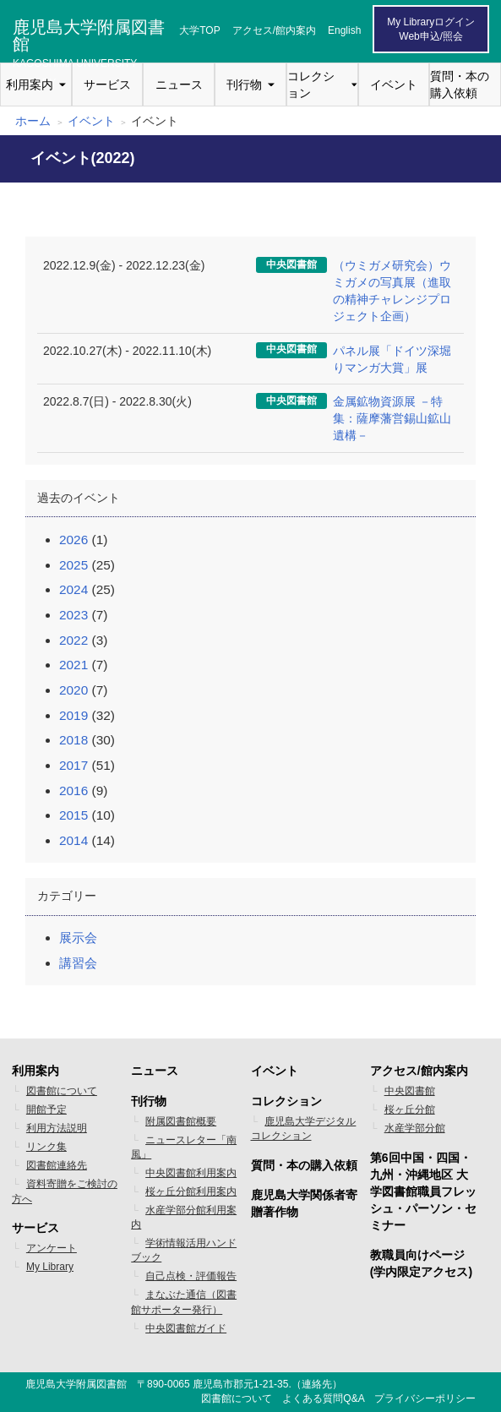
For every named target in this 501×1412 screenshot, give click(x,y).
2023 (73, 615)
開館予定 (46, 1109)
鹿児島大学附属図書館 (89, 33)
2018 (73, 740)
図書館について (61, 1091)
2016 (73, 790)
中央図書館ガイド (185, 1328)
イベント (393, 84)
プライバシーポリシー (425, 1398)
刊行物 (244, 84)
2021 (73, 664)
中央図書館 (409, 1091)
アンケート (51, 1248)
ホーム (33, 121)
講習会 (78, 963)
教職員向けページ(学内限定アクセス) (421, 1263)
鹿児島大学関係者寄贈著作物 (304, 1203)
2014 (73, 840)
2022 (73, 640)
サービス (107, 84)
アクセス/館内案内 (274, 30)
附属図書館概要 (180, 1121)
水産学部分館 (414, 1128)
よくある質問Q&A (323, 1398)
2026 (73, 539)
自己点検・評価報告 (191, 1276)
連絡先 (317, 1384)
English (344, 30)
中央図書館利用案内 (191, 1173)
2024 (73, 589)
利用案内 (29, 84)
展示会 (78, 937)
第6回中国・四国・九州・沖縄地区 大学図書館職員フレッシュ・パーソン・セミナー (423, 1191)
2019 (73, 715)
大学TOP (199, 30)
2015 (73, 815)
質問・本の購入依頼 (459, 84)
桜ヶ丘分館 (409, 1109)
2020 (73, 690)
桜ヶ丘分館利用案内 (191, 1191)
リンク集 (46, 1147)
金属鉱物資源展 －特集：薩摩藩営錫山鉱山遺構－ (392, 418)
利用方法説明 (56, 1128)
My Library (50, 1267)
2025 (73, 565)
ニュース (179, 84)
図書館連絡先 (56, 1165)
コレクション (311, 84)
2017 (73, 765)
